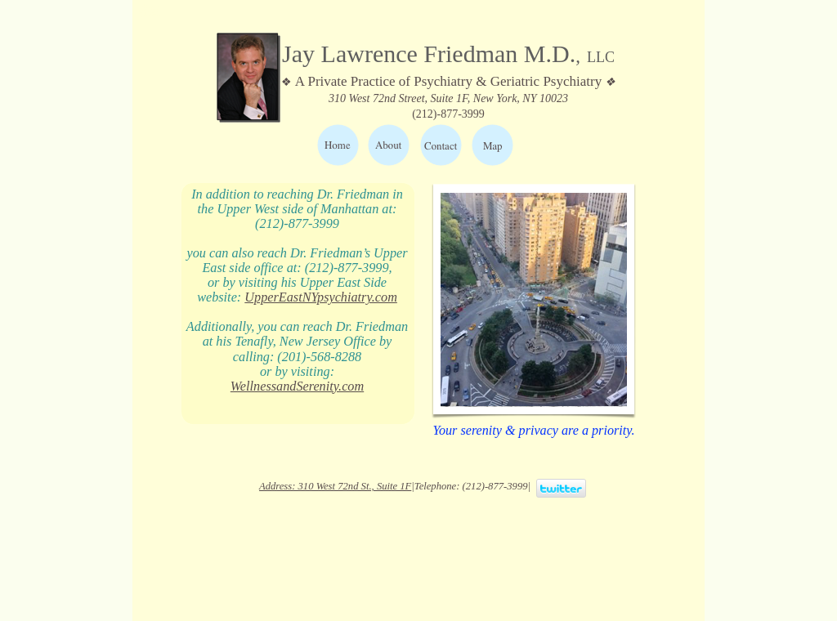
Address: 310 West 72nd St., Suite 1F (335, 486)
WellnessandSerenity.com (297, 386)
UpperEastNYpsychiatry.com (320, 297)
